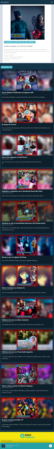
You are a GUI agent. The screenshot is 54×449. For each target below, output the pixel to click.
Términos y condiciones (6, 441)
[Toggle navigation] (51, 2)
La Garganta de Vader (18, 42)
